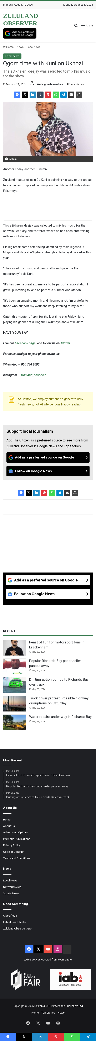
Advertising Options (15, 832)
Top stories (48, 1012)
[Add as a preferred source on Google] (19, 33)
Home (8, 46)
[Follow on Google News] (48, 471)
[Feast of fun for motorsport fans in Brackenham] (14, 648)
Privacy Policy (11, 845)
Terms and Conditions (16, 858)
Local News (10, 880)
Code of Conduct (13, 851)
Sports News (11, 893)
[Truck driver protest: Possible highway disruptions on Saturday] (14, 704)
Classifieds (10, 915)
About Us (9, 826)
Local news (33, 46)
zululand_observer (33, 375)
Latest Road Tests (14, 922)
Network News (12, 887)
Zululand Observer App (17, 928)
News (20, 46)
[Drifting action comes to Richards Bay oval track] (14, 685)
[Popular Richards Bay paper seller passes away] (14, 666)
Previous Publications (16, 838)
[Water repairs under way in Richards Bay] (14, 722)
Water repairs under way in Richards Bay (60, 717)
